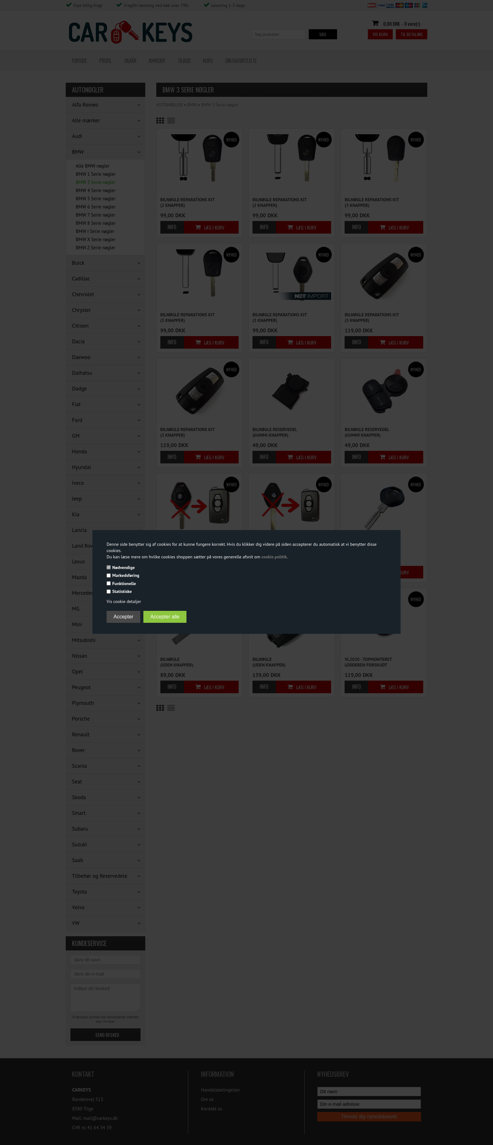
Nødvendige (123, 567)
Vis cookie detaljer (124, 601)
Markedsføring (125, 575)
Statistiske (122, 591)
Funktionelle (124, 583)
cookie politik (274, 557)
